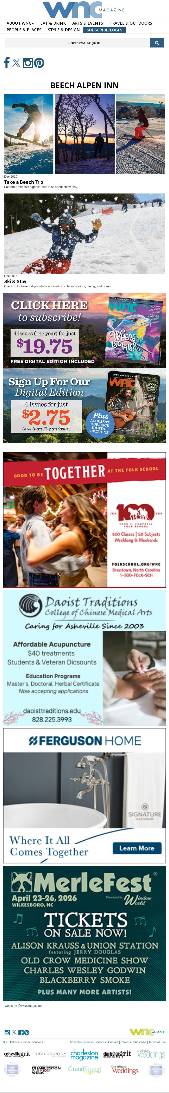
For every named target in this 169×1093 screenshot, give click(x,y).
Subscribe (140, 1042)
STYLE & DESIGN (64, 29)
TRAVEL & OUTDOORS (131, 23)
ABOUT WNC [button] (20, 23)
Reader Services (96, 1042)
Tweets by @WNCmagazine (22, 1005)
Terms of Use (157, 1042)
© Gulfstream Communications (22, 1042)
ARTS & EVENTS (87, 23)
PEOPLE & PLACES (24, 29)
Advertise (77, 1042)
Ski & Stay (15, 281)
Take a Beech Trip (23, 182)
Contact (114, 1042)
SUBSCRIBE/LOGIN (105, 30)
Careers (126, 1042)
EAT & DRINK (53, 23)
